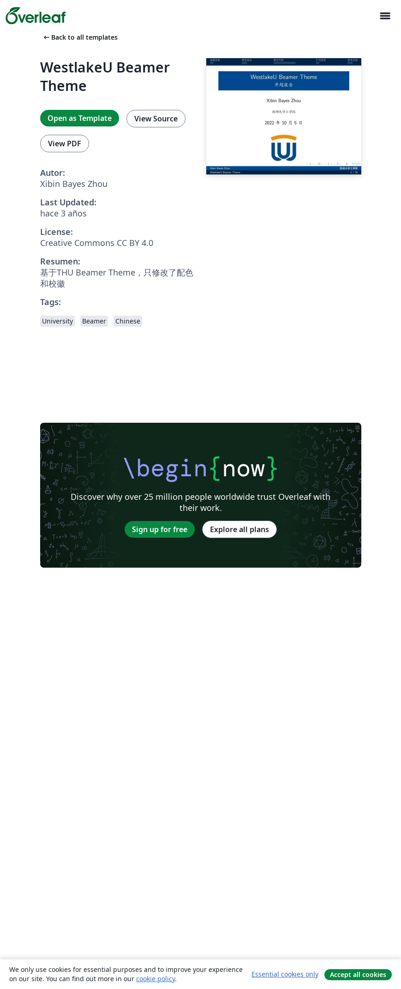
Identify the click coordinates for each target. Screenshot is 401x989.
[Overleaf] (36, 15)
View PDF (64, 143)
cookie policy (155, 978)
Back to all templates (80, 37)
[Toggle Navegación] (384, 15)
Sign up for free (159, 529)
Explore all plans (239, 529)
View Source (156, 119)
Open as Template (80, 118)
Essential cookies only (284, 974)
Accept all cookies (358, 974)
